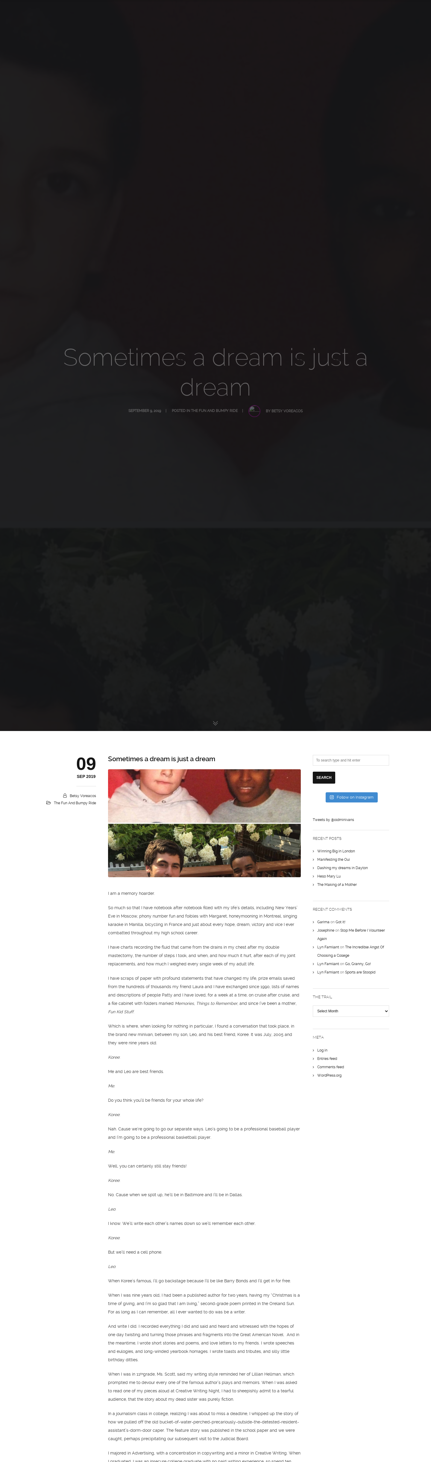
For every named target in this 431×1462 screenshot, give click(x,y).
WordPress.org (329, 1075)
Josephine (325, 930)
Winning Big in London (336, 851)
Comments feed (330, 1067)
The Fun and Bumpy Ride (75, 803)
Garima (323, 922)
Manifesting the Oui (333, 859)
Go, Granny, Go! (358, 964)
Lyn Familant (328, 947)
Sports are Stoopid (360, 972)
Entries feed (327, 1059)
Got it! (340, 922)
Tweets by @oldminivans (333, 820)
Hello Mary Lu (329, 876)
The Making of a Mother (337, 885)
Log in (322, 1050)
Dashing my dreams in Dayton (342, 868)
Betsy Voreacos (83, 796)
